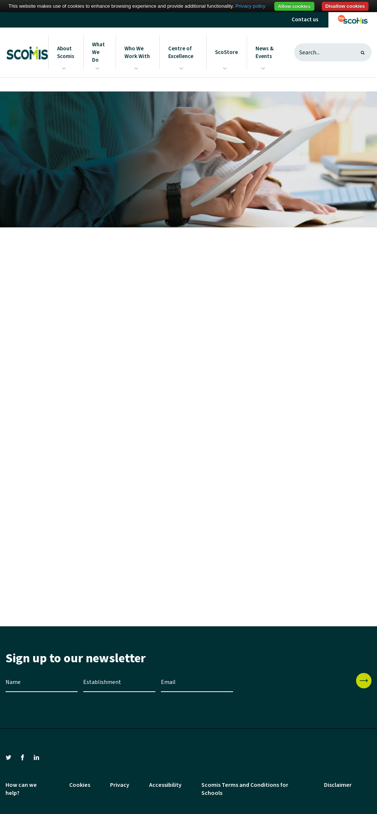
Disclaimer (338, 785)
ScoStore (226, 52)
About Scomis (65, 52)
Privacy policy (250, 6)
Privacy (119, 785)
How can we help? (21, 789)
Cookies (79, 785)
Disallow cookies (345, 6)
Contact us (305, 20)
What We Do (98, 52)
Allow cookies (294, 6)
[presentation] (294, 687)
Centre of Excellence (180, 52)
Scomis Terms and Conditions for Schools (244, 789)
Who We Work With (137, 52)
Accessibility (165, 785)
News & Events (265, 52)
